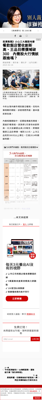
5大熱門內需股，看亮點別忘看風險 (21, 147)
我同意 (37, 398)
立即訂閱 (35, 339)
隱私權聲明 (33, 391)
